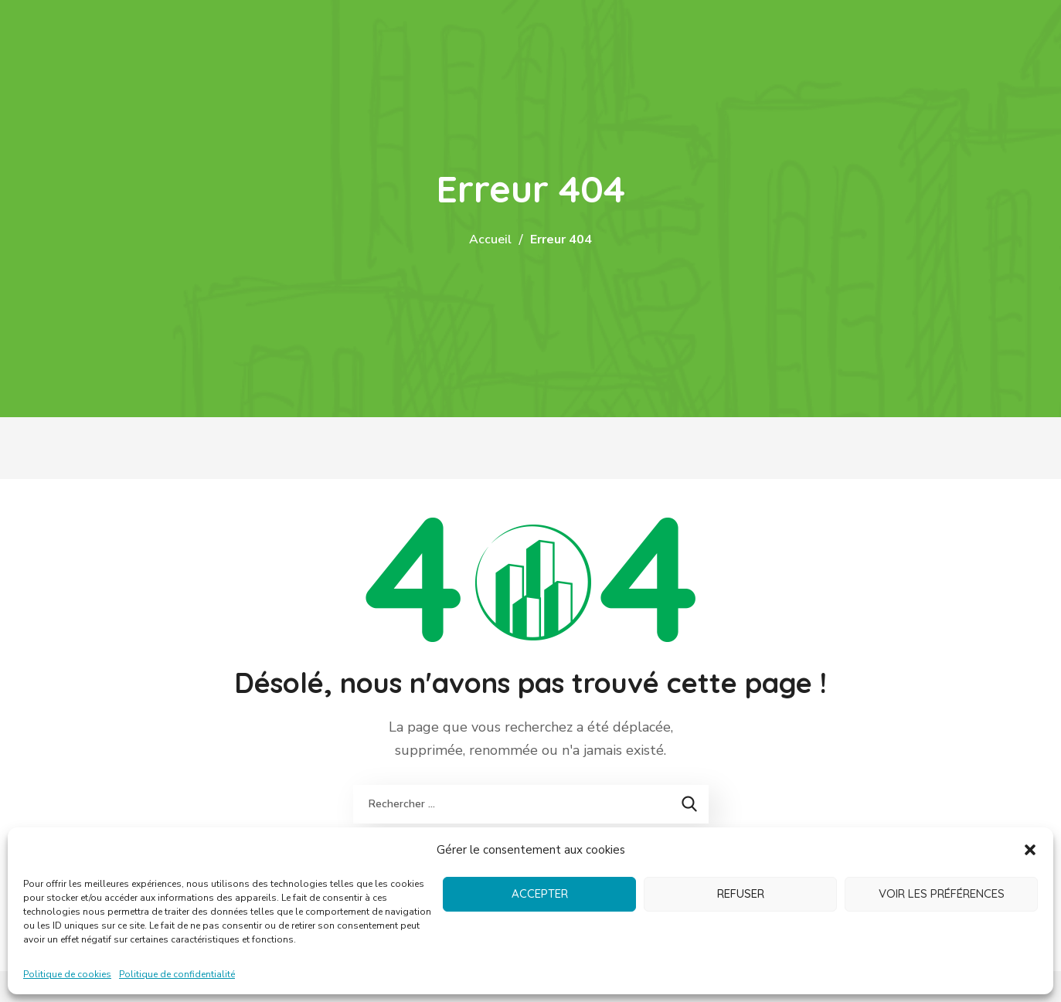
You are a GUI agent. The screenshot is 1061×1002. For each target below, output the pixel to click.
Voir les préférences (942, 893)
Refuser (740, 893)
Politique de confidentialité (177, 974)
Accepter (540, 893)
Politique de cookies (67, 974)
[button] (1030, 850)
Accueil (490, 239)
